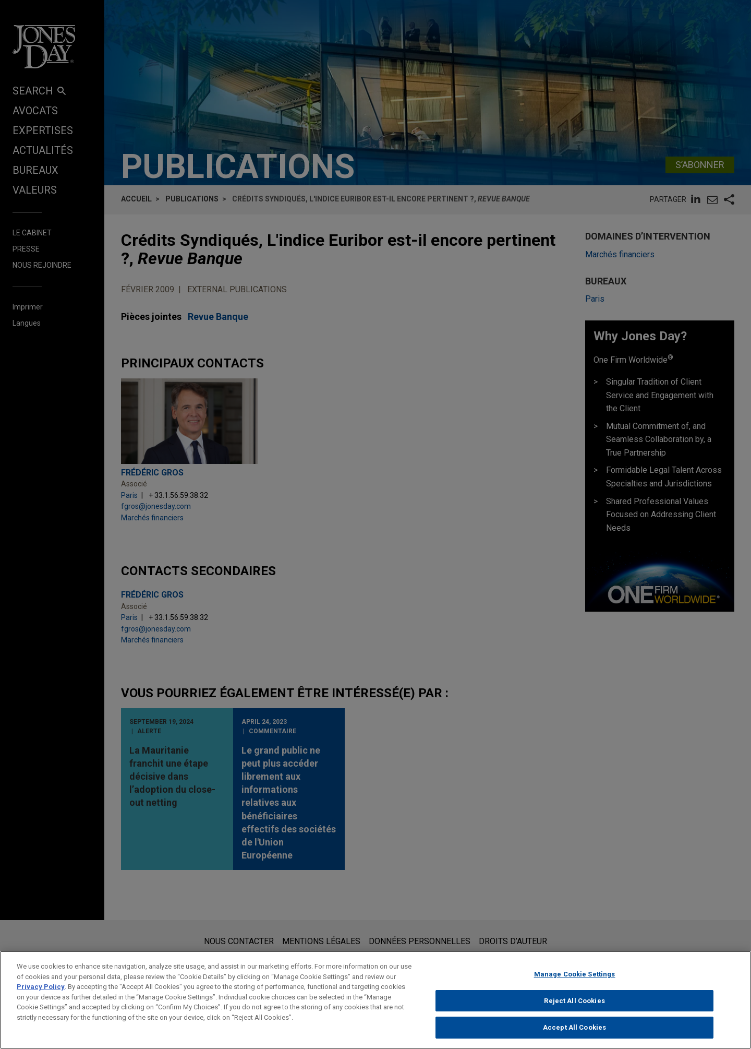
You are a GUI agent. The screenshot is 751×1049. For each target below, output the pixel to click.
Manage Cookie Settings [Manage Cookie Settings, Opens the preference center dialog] (574, 980)
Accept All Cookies (574, 1034)
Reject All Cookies (574, 1006)
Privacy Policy (41, 993)
